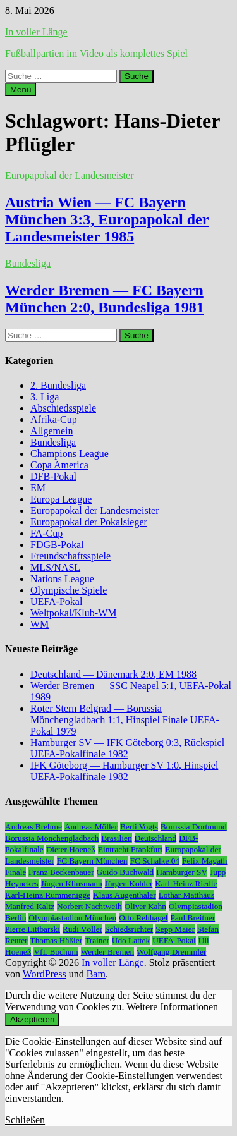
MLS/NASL (55, 567)
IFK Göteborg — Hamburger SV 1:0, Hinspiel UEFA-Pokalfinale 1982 (124, 771)
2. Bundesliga (58, 385)
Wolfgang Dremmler (171, 951)
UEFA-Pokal (56, 601)
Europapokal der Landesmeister (69, 175)
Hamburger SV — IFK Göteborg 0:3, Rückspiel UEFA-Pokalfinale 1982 (127, 748)
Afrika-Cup (53, 419)
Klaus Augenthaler (124, 895)
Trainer (97, 940)
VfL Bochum (55, 951)
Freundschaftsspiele (70, 556)
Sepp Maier (175, 929)
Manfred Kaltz (29, 906)
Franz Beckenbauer (61, 872)
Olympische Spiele (68, 590)
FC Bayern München (92, 860)
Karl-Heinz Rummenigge (47, 895)
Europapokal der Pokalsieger (88, 521)
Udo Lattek (131, 940)
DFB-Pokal (53, 476)
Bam (96, 973)
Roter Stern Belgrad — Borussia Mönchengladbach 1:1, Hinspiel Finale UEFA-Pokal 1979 (124, 719)
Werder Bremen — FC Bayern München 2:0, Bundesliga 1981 (104, 298)
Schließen (25, 1120)
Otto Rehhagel (143, 917)
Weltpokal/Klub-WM (73, 613)
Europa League (61, 499)
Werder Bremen (107, 951)
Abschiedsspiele (63, 408)
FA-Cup (46, 533)
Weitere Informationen (172, 1006)
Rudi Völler (82, 929)
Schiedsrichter (129, 929)
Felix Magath (204, 860)
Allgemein (51, 430)
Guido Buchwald (125, 872)
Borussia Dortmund (194, 826)
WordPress (44, 973)
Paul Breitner (193, 917)
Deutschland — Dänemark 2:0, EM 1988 (113, 674)
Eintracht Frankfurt (130, 849)
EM (38, 487)
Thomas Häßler (56, 940)
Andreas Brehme (33, 826)
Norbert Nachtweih (89, 906)
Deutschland (156, 838)
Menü (20, 89)
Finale (15, 872)
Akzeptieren (32, 1019)
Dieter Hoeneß (70, 849)
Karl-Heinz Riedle (186, 883)
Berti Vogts (139, 826)
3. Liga (44, 396)
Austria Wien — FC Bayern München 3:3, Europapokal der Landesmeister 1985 (107, 219)
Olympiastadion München (72, 917)
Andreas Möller (91, 826)
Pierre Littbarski (32, 929)
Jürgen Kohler (129, 883)
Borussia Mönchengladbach (52, 838)
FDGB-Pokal (56, 544)
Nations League (62, 578)
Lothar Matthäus (186, 895)
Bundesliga (28, 263)
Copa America (59, 465)
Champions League (69, 453)
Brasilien (116, 838)
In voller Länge (36, 32)
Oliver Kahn (145, 906)
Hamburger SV (181, 872)
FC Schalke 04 (155, 860)
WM (39, 624)
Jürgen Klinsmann (71, 883)
